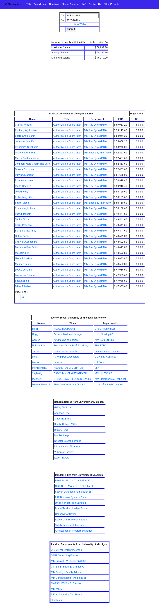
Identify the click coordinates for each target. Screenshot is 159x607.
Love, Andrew (61, 457)
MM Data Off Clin (104, 339)
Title (28, 4)
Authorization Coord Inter (67, 124)
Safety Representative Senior (71, 525)
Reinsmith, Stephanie (26, 147)
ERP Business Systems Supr (70, 497)
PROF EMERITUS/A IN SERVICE (72, 480)
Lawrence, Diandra (25, 275)
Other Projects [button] (112, 4)
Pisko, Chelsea (23, 186)
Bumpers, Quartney (25, 230)
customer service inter (66, 351)
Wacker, (36, 362)
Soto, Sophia (22, 280)
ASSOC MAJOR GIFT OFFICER (70, 373)
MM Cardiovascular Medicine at (68, 577)
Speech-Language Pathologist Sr (73, 491)
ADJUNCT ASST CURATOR (68, 367)
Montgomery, (39, 367)
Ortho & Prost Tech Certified (70, 502)
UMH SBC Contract (105, 356)
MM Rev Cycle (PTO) (95, 124)
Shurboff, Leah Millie (65, 424)
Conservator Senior (65, 514)
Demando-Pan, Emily (26, 247)
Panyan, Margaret (24, 174)
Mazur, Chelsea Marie (27, 158)
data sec (58, 362)
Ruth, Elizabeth (23, 213)
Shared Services (71, 4)
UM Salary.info (12, 4)
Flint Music (57, 600)
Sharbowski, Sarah (25, 135)
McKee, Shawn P (41, 384)
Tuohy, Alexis (22, 219)
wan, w (36, 339)
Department (40, 4)
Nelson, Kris (38, 345)
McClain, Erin (22, 252)
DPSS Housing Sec (105, 328)
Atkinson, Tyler (62, 413)
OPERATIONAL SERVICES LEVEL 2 (72, 379)
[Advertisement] (79, 87)
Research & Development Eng (71, 519)
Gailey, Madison (63, 407)
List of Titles (79, 24)
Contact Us (95, 4)
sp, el (35, 328)
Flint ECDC (100, 345)
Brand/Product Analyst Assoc (71, 508)
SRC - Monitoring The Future (66, 594)
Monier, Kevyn (62, 435)
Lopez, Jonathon (24, 269)
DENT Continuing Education (66, 555)
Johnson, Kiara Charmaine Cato (32, 163)
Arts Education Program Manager (73, 530)
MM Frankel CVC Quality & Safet (68, 561)
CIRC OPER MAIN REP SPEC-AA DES (75, 486)
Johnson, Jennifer (25, 141)
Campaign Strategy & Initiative (67, 566)
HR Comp (100, 362)
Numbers (54, 4)
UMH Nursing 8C (104, 334)
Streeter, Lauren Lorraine (67, 440)
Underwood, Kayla (25, 152)
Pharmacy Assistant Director (69, 384)
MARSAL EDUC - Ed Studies (66, 583)
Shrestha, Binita (63, 418)
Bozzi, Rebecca (23, 225)
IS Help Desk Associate (66, 356)
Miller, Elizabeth (23, 286)
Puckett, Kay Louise (26, 130)
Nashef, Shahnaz (24, 258)
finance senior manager (108, 351)
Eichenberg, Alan (24, 197)
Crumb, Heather (23, 124)
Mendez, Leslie (23, 264)
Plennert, (37, 379)
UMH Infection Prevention (109, 384)
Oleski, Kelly (21, 191)
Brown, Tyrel (61, 429)
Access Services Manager (68, 334)
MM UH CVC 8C (103, 373)
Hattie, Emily (22, 236)
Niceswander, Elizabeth (67, 446)
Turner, (36, 351)
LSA (97, 367)
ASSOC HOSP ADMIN (65, 328)
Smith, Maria (22, 202)
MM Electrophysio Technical (110, 379)
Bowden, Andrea (24, 180)
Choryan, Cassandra (26, 241)
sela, (34, 356)
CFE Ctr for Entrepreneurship (66, 549)
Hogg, (35, 334)
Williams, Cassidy (64, 452)
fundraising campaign (66, 339)
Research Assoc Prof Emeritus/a (72, 345)
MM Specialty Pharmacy (97, 152)
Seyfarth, (37, 373)
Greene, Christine (24, 169)
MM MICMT (57, 588)
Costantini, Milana (25, 208)
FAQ (84, 4)
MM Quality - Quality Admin (66, 572)
